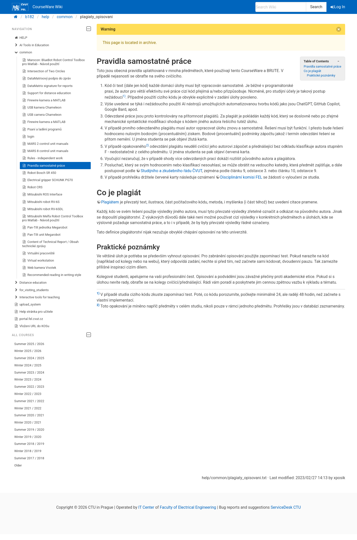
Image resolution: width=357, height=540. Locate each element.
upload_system (27, 305)
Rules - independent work (42, 158)
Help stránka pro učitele (33, 312)
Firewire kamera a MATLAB (44, 100)
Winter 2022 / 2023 (27, 394)
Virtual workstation (38, 261)
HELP (20, 38)
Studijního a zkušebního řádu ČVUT (171, 170)
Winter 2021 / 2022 (27, 408)
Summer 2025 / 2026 (29, 344)
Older (18, 465)
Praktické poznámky (321, 75)
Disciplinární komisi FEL (241, 177)
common (65, 16)
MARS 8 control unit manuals (45, 151)
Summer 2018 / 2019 (29, 444)
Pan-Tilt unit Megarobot (41, 235)
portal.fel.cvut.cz (28, 319)
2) (147, 145)
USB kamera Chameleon (41, 108)
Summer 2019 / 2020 (29, 429)
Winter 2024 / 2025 (27, 365)
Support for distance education (46, 93)
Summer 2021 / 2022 (29, 401)
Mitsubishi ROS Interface (42, 194)
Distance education (30, 283)
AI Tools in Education (31, 45)
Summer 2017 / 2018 (29, 458)
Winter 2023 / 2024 (27, 379)
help (45, 16)
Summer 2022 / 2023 (29, 386)
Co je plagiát (312, 71)
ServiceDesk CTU (286, 507)
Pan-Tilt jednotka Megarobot (44, 228)
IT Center (146, 507)
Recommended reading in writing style (51, 275)
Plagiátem (110, 202)
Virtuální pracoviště (38, 253)
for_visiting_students (31, 290)
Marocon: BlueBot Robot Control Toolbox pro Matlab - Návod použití (53, 62)
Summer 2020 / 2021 (29, 415)
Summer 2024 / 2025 (29, 358)
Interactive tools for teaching (37, 297)
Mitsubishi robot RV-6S (41, 202)
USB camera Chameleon (41, 115)
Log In (338, 6)
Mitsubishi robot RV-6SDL (42, 209)
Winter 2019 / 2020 (27, 437)
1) (124, 96)
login (28, 137)
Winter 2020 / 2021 (27, 422)
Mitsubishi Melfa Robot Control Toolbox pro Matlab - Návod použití (52, 218)
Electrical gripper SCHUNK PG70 (47, 180)
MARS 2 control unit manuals (45, 144)
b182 (29, 16)
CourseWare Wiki (37, 7)
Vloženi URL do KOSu (31, 326)
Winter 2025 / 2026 (27, 351)
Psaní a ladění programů (42, 129)
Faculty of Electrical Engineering (188, 507)
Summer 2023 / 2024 (29, 372)
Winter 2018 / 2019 (27, 451)
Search (316, 6)
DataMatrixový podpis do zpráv (46, 78)
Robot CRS (32, 187)
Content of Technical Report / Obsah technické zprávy (50, 244)
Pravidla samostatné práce (43, 166)
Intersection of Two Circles (43, 71)
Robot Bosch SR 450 (39, 173)
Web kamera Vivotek (39, 268)
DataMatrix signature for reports (47, 86)
